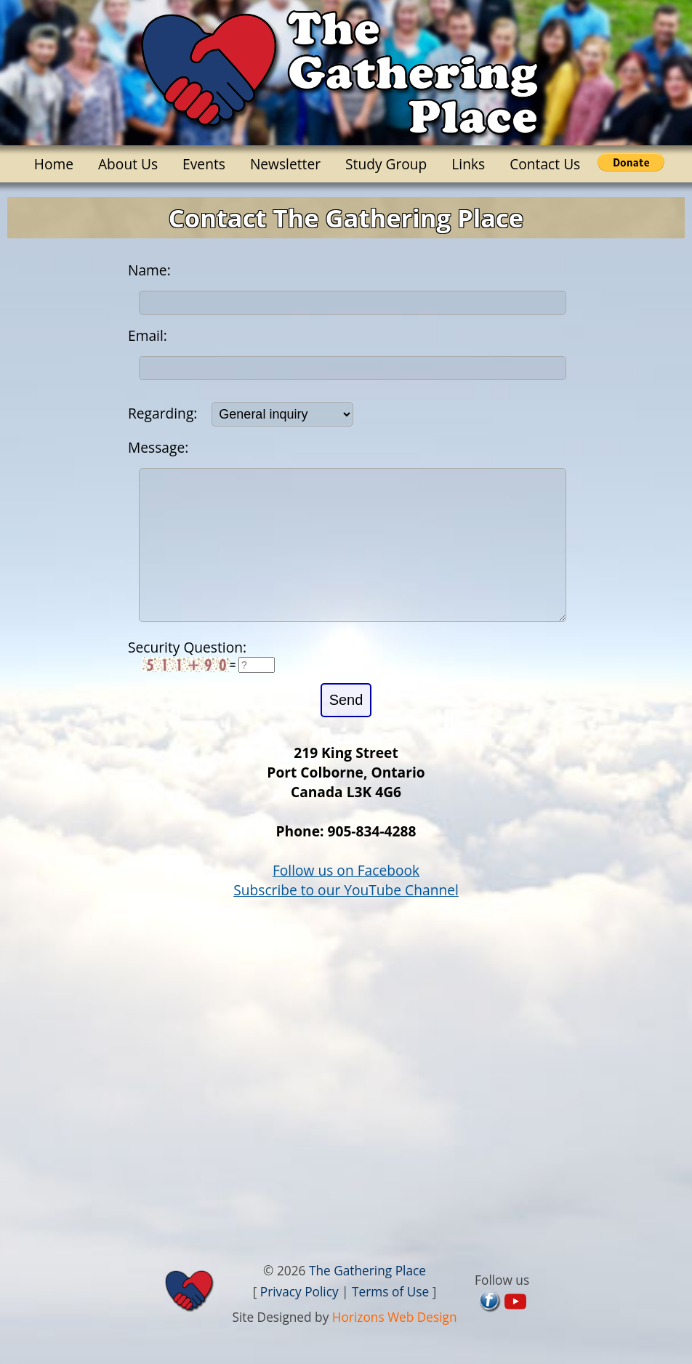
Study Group (386, 164)
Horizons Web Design (394, 1346)
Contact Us (545, 164)
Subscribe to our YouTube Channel (346, 919)
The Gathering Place (367, 1299)
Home (53, 164)
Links (468, 164)
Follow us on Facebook (346, 899)
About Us (128, 164)
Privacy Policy (299, 1320)
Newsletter (285, 164)
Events (203, 164)
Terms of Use (390, 1320)
